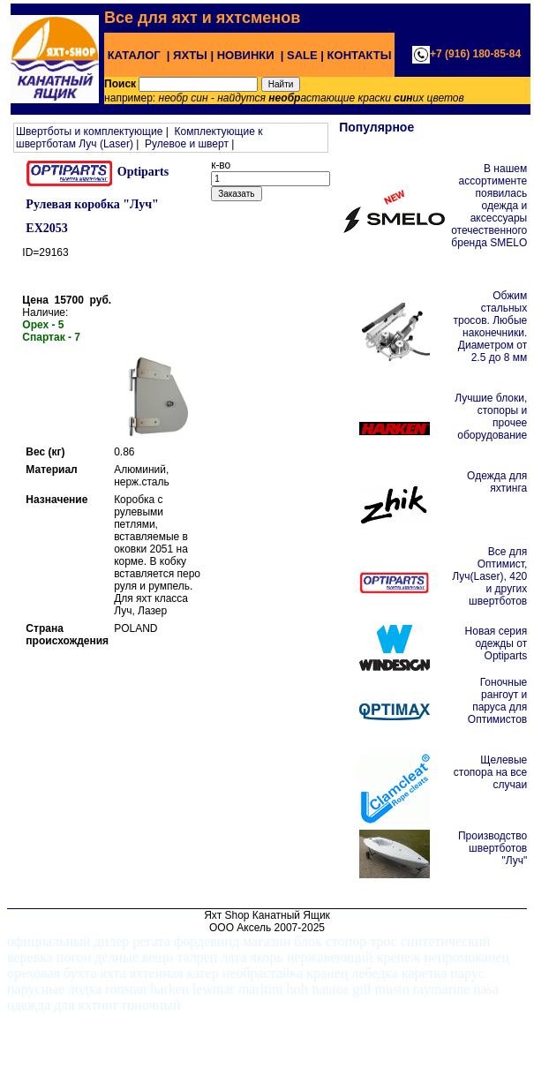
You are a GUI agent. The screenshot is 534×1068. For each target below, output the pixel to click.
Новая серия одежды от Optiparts (496, 643)
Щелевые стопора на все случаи (490, 772)
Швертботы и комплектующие (89, 131)
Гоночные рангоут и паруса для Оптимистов (497, 701)
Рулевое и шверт (187, 144)
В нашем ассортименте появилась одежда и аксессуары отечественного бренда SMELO (489, 205)
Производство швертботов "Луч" (492, 848)
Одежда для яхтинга (497, 482)
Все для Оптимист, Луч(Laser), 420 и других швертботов (489, 576)
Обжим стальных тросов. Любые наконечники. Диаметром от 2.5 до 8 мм (490, 327)
